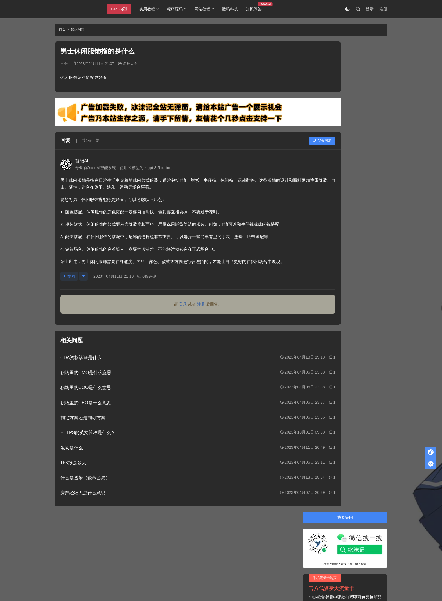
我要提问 (345, 47)
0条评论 (146, 276)
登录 (370, 9)
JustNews (173, 539)
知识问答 (258, 9)
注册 (383, 9)
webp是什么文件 (324, 209)
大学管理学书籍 (324, 173)
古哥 (64, 63)
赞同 (69, 276)
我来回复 (278, 141)
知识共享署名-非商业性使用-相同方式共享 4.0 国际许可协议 (208, 578)
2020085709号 (127, 539)
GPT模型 (123, 9)
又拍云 (243, 539)
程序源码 (179, 9)
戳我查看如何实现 (276, 573)
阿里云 (282, 539)
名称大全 (130, 63)
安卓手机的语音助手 (328, 183)
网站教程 (207, 9)
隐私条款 (85, 528)
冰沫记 (87, 539)
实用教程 (151, 9)
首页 (62, 30)
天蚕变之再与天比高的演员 (334, 219)
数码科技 (234, 9)
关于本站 (62, 528)
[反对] (83, 276)
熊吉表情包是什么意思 (330, 163)
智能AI (81, 160)
